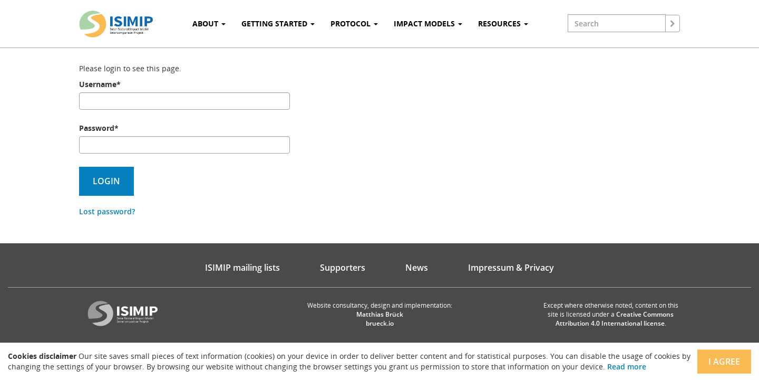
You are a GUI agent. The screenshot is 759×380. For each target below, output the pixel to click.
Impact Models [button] (428, 23)
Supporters (342, 267)
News (416, 267)
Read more (626, 367)
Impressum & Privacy (511, 267)
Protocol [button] (354, 23)
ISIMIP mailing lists (242, 267)
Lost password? (107, 211)
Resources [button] (503, 23)
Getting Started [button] (278, 23)
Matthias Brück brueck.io (379, 319)
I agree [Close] (724, 361)
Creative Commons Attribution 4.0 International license (615, 319)
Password (99, 128)
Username (100, 84)
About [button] (209, 23)
